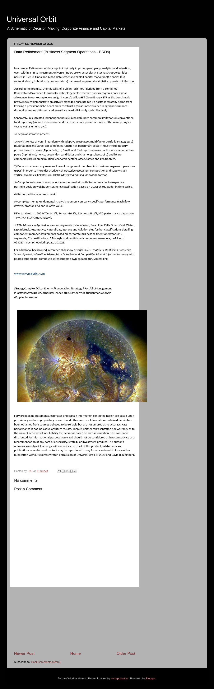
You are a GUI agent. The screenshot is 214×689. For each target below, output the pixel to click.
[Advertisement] (74, 619)
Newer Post (24, 653)
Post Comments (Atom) (46, 662)
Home (75, 653)
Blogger (150, 678)
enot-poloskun (120, 678)
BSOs (18, 170)
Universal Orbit (31, 19)
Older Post (126, 653)
